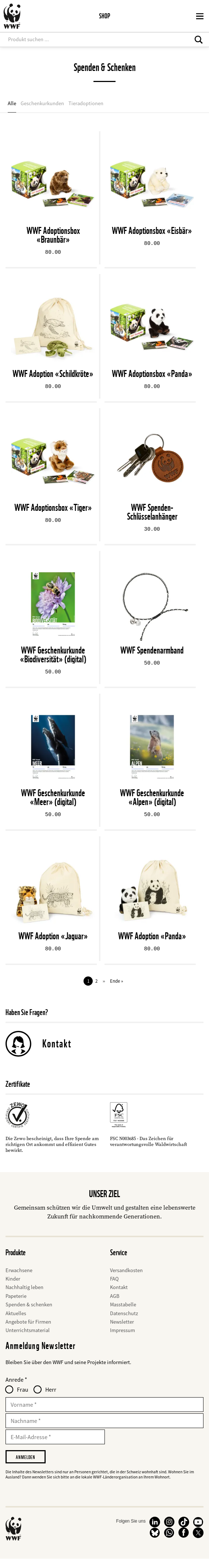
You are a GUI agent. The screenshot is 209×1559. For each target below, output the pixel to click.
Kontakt (56, 1043)
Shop (104, 16)
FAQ (114, 1278)
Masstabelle (123, 1304)
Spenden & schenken (29, 1304)
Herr (50, 1389)
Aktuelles (16, 1313)
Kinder (13, 1278)
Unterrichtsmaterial (28, 1330)
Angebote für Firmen (28, 1321)
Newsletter (122, 1321)
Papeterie (16, 1296)
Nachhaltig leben (24, 1287)
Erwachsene (19, 1270)
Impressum (122, 1330)
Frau (22, 1389)
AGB (114, 1296)
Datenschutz (124, 1313)
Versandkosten (126, 1270)
